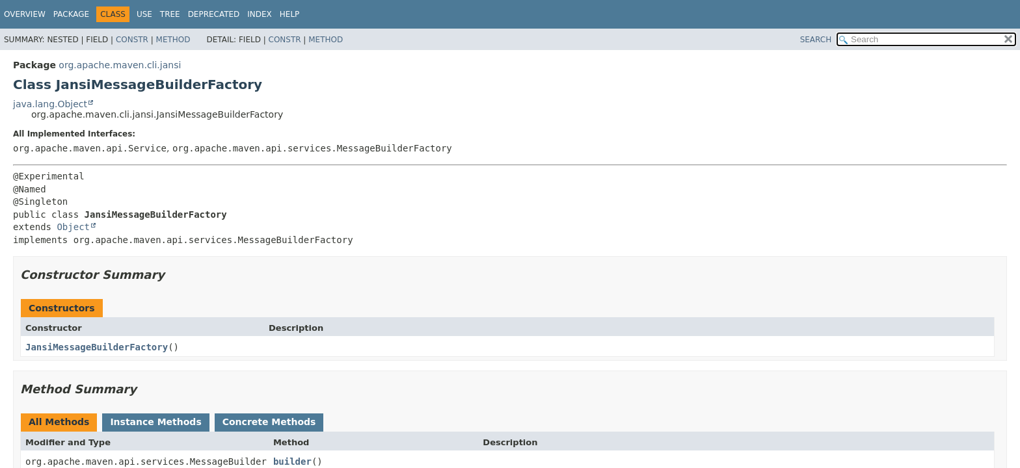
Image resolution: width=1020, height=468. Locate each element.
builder (292, 461)
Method (173, 39)
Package (71, 14)
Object (73, 227)
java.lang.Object (50, 104)
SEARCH (816, 39)
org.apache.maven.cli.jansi (120, 65)
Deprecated (214, 14)
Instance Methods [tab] (155, 422)
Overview (25, 14)
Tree (170, 14)
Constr (132, 39)
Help (290, 14)
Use (144, 14)
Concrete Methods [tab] (269, 422)
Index (259, 14)
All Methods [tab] (59, 422)
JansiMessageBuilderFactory (96, 347)
